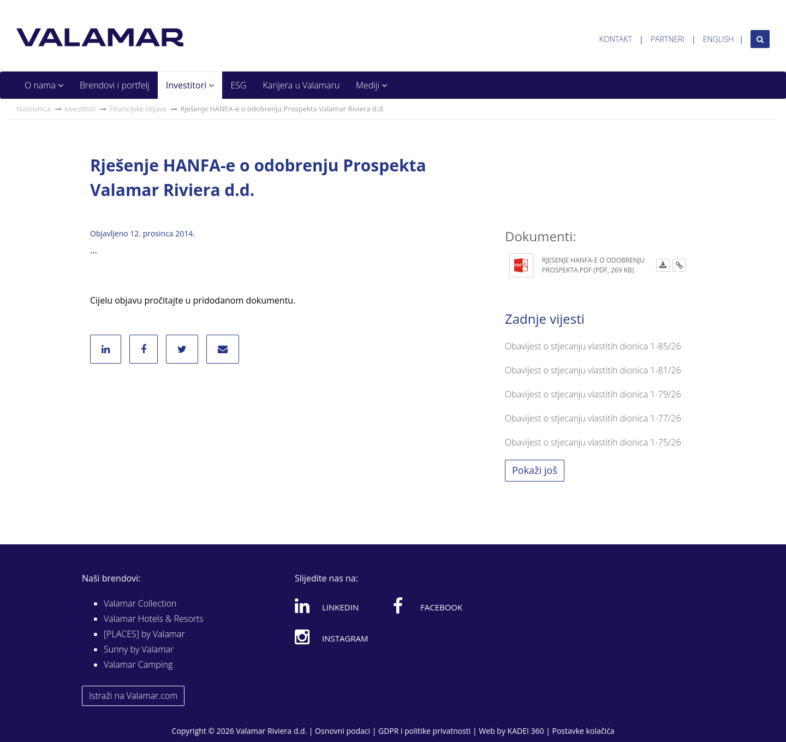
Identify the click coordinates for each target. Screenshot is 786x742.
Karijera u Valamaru (301, 85)
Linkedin (327, 605)
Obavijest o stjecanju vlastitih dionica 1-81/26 (593, 370)
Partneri (667, 39)
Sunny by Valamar (139, 649)
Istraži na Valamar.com (133, 696)
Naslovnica (33, 109)
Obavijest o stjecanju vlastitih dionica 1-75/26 (593, 442)
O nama (44, 85)
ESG (238, 85)
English (718, 39)
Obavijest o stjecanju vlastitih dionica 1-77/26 (593, 418)
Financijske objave (137, 109)
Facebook (427, 605)
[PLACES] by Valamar (144, 634)
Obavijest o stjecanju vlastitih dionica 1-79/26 (593, 394)
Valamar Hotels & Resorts (154, 619)
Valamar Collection (140, 603)
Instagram (331, 636)
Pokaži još (534, 470)
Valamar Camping (138, 664)
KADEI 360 (526, 731)
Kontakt (615, 39)
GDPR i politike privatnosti (424, 731)
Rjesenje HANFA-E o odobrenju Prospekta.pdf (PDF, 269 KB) (593, 265)
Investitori (190, 85)
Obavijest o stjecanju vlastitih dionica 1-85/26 (593, 346)
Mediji (371, 85)
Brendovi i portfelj (115, 85)
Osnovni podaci (342, 731)
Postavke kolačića (583, 731)
